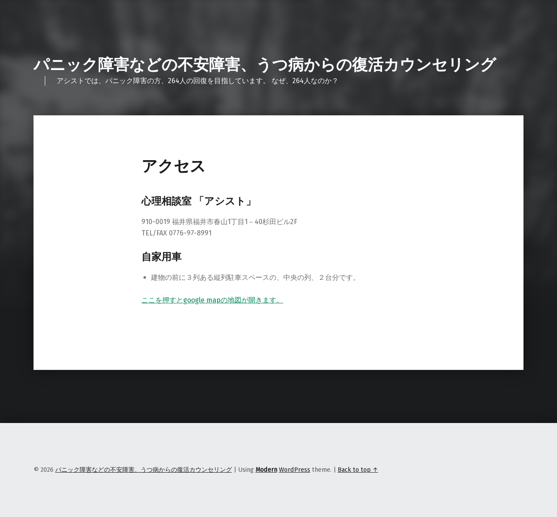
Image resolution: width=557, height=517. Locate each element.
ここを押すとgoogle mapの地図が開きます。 (212, 300)
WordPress (294, 469)
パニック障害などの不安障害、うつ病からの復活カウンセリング (265, 64)
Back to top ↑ (358, 469)
